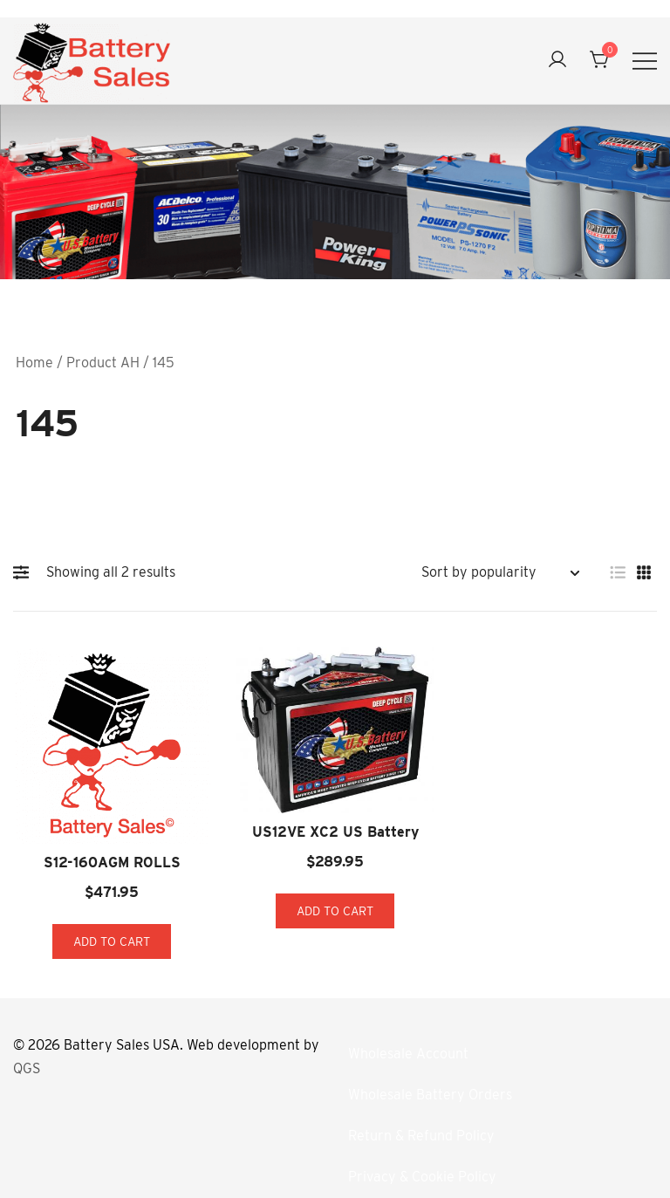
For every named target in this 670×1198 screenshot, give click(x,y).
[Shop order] (500, 572)
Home (34, 362)
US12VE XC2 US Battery (335, 832)
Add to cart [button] (111, 941)
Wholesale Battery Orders (430, 1094)
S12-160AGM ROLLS (112, 862)
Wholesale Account (408, 1053)
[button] (25, 572)
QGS (26, 1068)
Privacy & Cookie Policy (422, 1176)
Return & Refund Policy (421, 1135)
